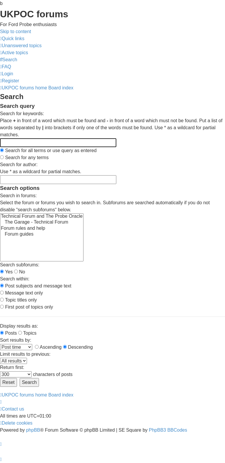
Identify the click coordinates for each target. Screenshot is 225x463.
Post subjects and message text (35, 285)
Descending (78, 347)
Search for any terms (24, 157)
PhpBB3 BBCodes (168, 430)
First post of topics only (26, 306)
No (19, 271)
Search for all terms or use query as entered (48, 150)
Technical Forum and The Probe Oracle (41, 216)
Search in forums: (18, 195)
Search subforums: (19, 264)
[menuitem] (21, 45)
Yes (6, 271)
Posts (8, 333)
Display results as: (19, 326)
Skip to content (15, 31)
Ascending (48, 347)
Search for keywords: (22, 113)
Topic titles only (18, 299)
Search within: (15, 278)
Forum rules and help (41, 229)
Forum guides (41, 234)
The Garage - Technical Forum (41, 222)
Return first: (12, 367)
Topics (27, 333)
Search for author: (19, 164)
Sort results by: (15, 340)
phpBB (33, 430)
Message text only (21, 292)
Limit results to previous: (25, 354)
